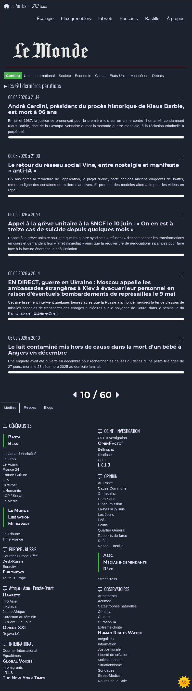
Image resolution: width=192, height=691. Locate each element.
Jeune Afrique (14, 611)
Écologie (45, 18)
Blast (14, 444)
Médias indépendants (125, 562)
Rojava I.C (11, 633)
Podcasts (129, 18)
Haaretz (11, 595)
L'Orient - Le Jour (17, 622)
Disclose (105, 455)
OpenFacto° (110, 443)
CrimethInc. (107, 493)
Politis (103, 525)
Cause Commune (112, 488)
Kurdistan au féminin (19, 617)
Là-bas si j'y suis (111, 509)
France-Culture (15, 475)
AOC (108, 556)
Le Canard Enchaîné (20, 454)
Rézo (108, 569)
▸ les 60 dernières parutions (32, 86)
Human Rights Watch (120, 633)
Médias (10, 408)
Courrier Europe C (20, 556)
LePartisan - (25, 6)
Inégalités (106, 639)
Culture (104, 617)
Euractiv (9, 566)
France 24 (11, 469)
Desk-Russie (13, 561)
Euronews (13, 572)
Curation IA (107, 622)
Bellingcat (106, 449)
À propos (175, 18)
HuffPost (10, 485)
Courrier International (20, 650)
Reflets (103, 541)
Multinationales (110, 660)
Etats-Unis (118, 76)
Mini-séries (139, 76)
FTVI (7, 480)
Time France (13, 539)
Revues (30, 407)
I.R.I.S (8, 672)
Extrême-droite (110, 627)
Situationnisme (110, 665)
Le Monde (18, 510)
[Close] (181, 99)
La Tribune (11, 534)
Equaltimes (12, 656)
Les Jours (106, 514)
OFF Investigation (112, 438)
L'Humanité (12, 490)
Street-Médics (109, 675)
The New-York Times (24, 678)
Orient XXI (14, 628)
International (45, 76)
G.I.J (102, 460)
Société (65, 76)
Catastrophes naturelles (117, 606)
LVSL (102, 520)
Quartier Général (111, 530)
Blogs (48, 407)
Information (107, 644)
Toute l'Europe (14, 578)
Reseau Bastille (110, 546)
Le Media (10, 501)
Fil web (105, 18)
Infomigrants (13, 667)
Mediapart (19, 524)
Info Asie (10, 601)
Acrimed (104, 601)
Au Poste (105, 483)
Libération (19, 517)
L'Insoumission (110, 504)
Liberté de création (113, 655)
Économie (83, 76)
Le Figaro (10, 464)
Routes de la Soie (112, 681)
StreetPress (107, 579)
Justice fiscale (109, 649)
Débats (158, 76)
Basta (14, 437)
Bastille (152, 18)
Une (27, 76)
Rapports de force (112, 535)
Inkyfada (10, 606)
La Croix (9, 459)
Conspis (104, 611)
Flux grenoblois (76, 18)
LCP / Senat (13, 496)
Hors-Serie (106, 499)
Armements (107, 596)
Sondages (106, 670)
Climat (100, 76)
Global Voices (17, 661)
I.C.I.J (104, 465)
